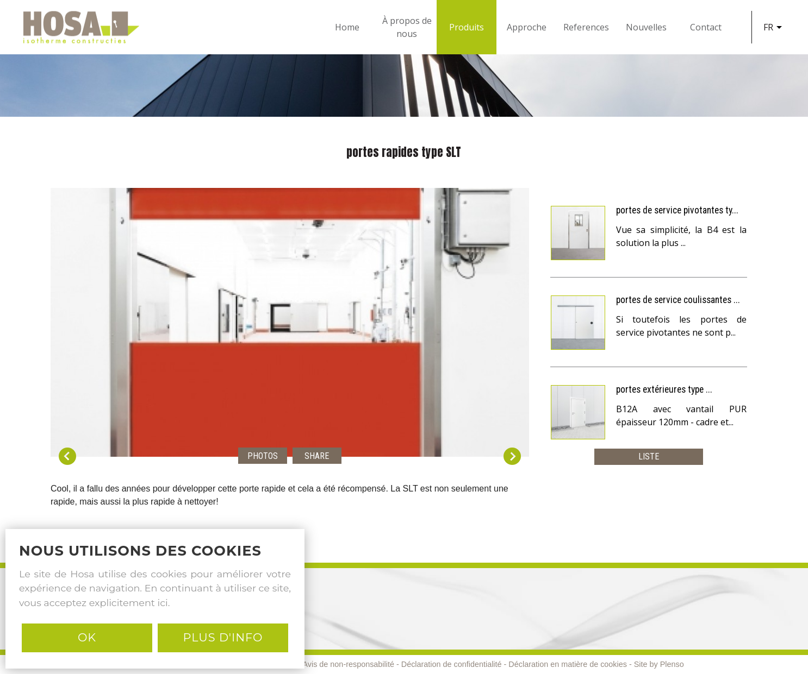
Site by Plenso (659, 664)
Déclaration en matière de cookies (567, 664)
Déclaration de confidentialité (451, 664)
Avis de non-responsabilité (348, 664)
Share (316, 456)
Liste (648, 456)
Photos (262, 456)
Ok (87, 637)
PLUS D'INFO (223, 637)
